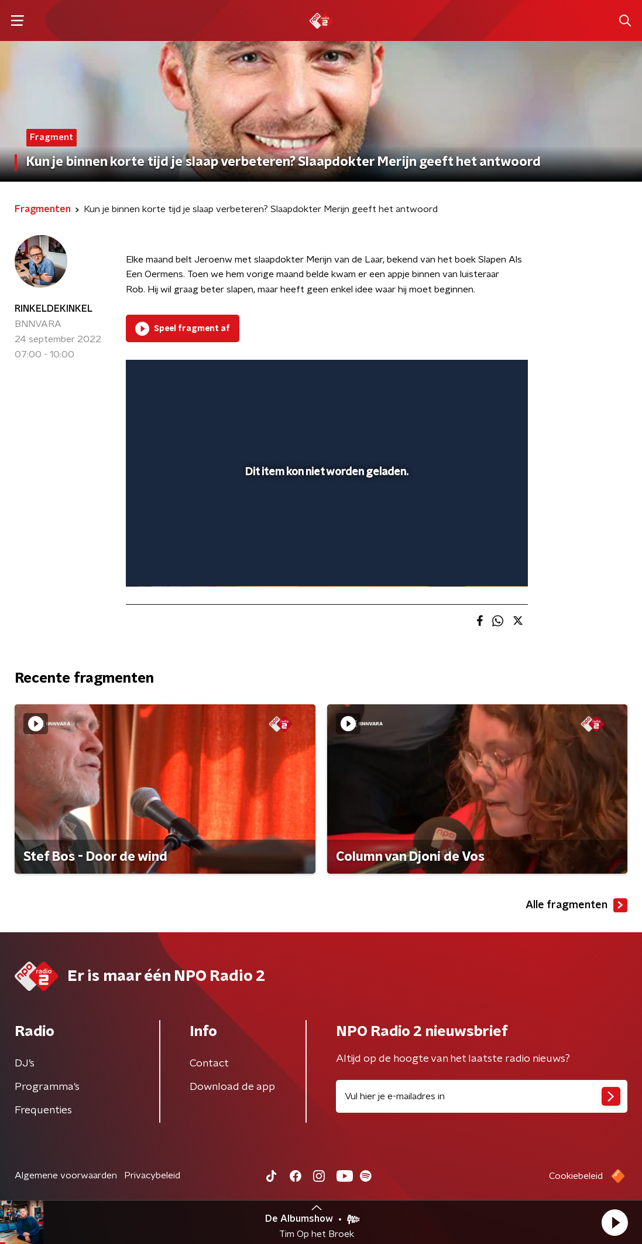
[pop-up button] (478, 560)
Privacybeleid (152, 1175)
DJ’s (25, 1063)
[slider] (325, 530)
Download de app (232, 1087)
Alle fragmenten (576, 905)
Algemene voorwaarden (66, 1175)
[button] (614, 1222)
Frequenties (43, 1110)
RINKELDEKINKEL (53, 308)
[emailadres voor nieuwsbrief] (482, 1096)
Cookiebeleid (576, 1176)
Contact (209, 1063)
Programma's (47, 1087)
